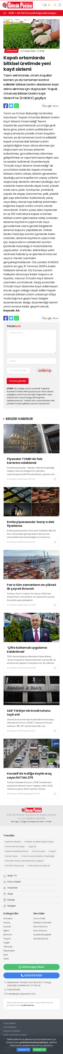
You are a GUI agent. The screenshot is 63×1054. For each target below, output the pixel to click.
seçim (52, 851)
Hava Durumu (40, 926)
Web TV (10, 875)
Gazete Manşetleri (42, 934)
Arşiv (8, 893)
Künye (9, 899)
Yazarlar (10, 887)
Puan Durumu (40, 930)
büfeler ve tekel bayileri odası (39, 841)
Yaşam (7, 938)
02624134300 (31, 975)
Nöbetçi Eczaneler (42, 922)
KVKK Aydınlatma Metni (15, 1034)
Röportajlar (9, 950)
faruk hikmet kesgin (15, 846)
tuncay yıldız (38, 851)
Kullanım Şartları (11, 1031)
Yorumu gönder (17, 381)
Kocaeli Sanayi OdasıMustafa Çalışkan (24, 860)
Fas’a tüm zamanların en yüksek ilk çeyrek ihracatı (31, 587)
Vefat (6, 958)
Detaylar (23, 1049)
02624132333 (13, 989)
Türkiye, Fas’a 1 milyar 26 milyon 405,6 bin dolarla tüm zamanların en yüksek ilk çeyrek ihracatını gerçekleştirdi (31, 597)
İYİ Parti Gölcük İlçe (14, 865)
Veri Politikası (9, 1027)
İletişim (9, 905)
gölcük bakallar (13, 841)
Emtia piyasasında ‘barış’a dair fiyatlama (30, 524)
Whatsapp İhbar (31, 967)
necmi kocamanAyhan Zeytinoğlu (37, 856)
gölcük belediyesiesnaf (16, 851)
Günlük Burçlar (40, 938)
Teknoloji (7, 946)
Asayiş (6, 922)
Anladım (39, 1049)
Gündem (8, 918)
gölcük (32, 846)
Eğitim (6, 930)
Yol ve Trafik (39, 918)
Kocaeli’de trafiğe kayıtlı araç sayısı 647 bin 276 (29, 775)
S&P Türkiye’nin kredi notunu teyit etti (28, 713)
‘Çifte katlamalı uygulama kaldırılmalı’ (27, 650)
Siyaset (7, 926)
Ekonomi (11, 50)
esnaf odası (11, 856)
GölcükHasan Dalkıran (38, 865)
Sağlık (6, 942)
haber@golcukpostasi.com (21, 993)
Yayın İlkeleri (9, 1023)
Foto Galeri (12, 881)
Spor (5, 954)
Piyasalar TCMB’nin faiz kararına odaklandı (25, 461)
